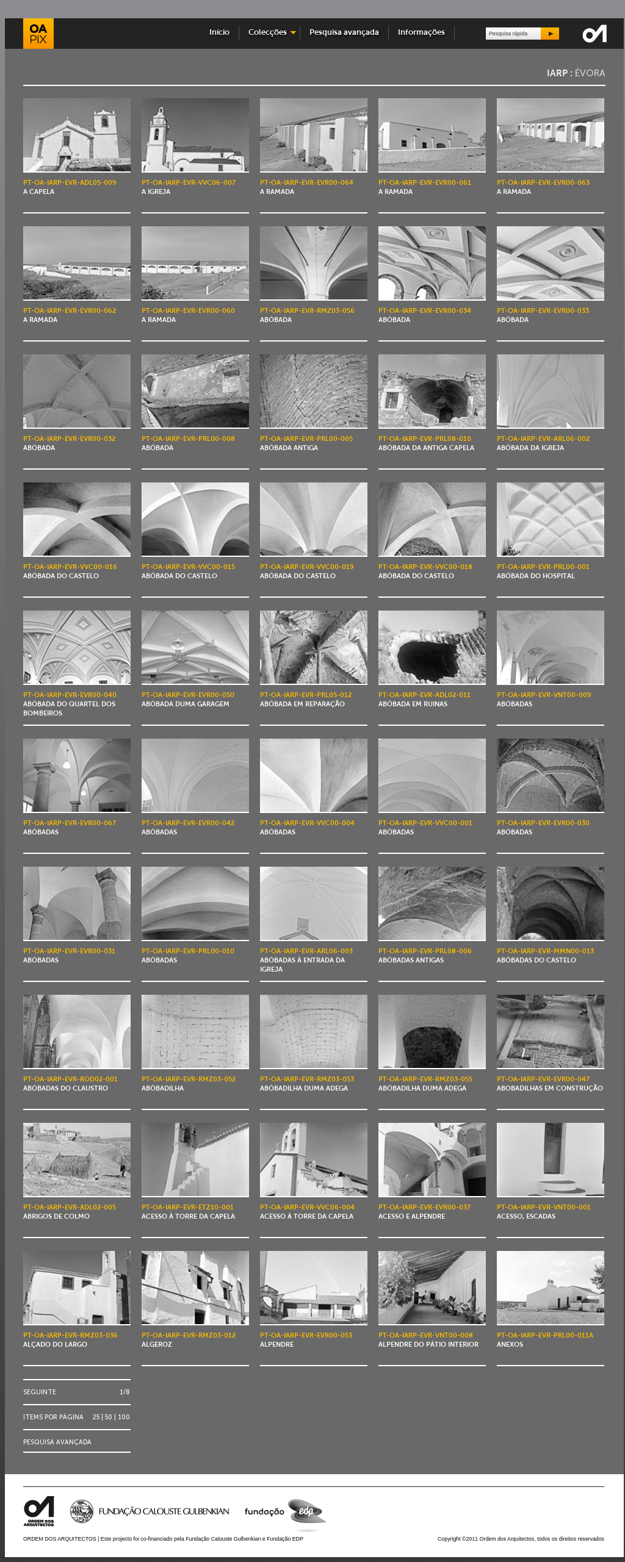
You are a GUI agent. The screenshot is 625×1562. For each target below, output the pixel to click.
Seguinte (39, 1392)
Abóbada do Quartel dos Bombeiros (70, 704)
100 (124, 1417)
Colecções (267, 33)
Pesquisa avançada (344, 33)
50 (108, 1417)
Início (219, 33)
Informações (421, 33)
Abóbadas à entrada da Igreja (306, 960)
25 (96, 1417)
